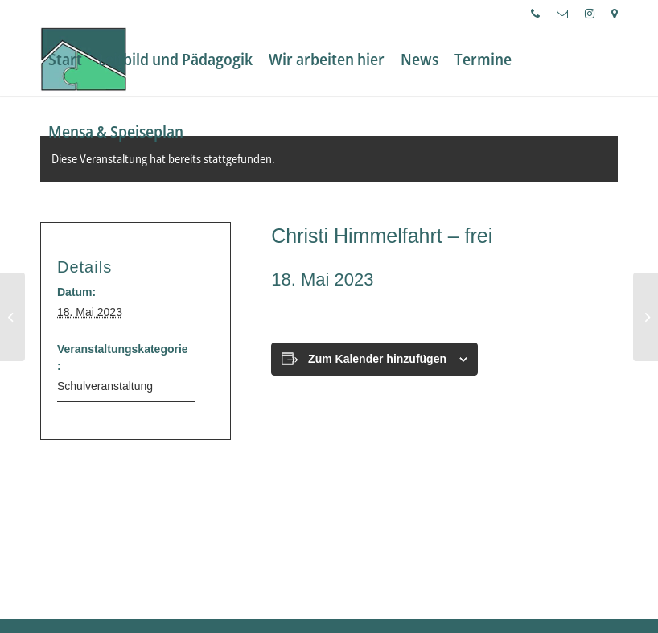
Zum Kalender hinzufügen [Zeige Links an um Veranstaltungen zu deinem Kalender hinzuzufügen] (377, 358)
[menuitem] (536, 13)
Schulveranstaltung (105, 386)
